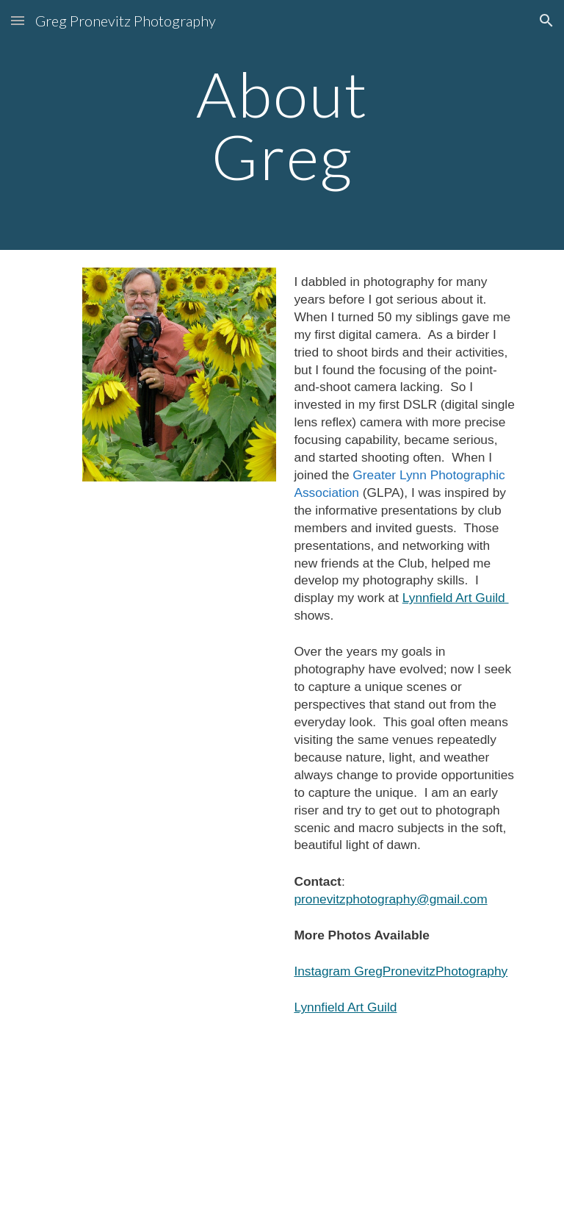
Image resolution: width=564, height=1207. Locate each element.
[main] (281, 125)
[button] (17, 20)
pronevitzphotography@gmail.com (390, 899)
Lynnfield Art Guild (455, 597)
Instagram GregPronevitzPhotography (400, 971)
